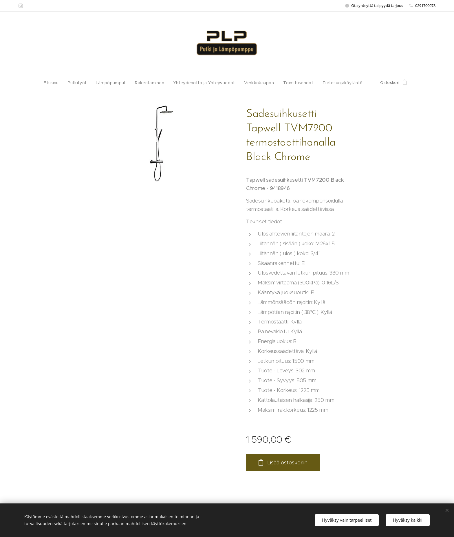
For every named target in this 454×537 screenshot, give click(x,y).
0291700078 (425, 5)
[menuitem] (59, 83)
